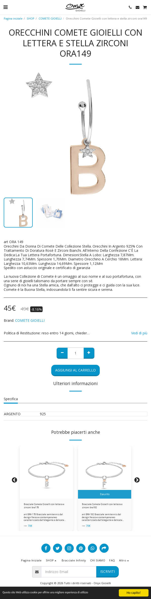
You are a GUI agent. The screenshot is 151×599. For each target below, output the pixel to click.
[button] (5, 7)
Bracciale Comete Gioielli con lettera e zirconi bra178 (44, 506)
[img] (46, 472)
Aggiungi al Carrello (75, 370)
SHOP (30, 18)
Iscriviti (107, 571)
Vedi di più (139, 333)
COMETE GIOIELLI (50, 18)
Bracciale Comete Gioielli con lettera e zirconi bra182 (102, 506)
